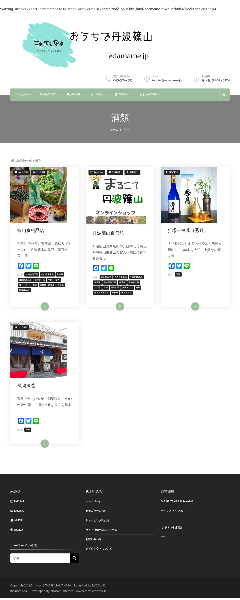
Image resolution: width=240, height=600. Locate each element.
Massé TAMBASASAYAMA (177, 503)
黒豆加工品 (25, 290)
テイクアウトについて (99, 550)
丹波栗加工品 (26, 280)
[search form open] (223, 94)
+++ (164, 547)
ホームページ (24, 94)
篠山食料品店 (31, 231)
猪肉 (58, 280)
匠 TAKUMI (121, 94)
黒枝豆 (61, 285)
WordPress (99, 592)
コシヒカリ (107, 277)
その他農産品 (48, 274)
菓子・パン (25, 285)
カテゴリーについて (97, 512)
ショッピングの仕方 (97, 522)
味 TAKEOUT (48, 94)
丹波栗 (60, 274)
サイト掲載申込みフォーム (101, 531)
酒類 (35, 285)
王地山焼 (116, 287)
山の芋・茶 (40, 280)
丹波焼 (123, 282)
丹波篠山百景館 (109, 233)
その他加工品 (32, 274)
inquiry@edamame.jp (167, 80)
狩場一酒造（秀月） (188, 231)
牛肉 (51, 280)
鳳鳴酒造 (27, 386)
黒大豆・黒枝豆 (47, 285)
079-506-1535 (122, 80)
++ (163, 538)
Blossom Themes (61, 592)
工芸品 (98, 287)
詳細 (42, 307)
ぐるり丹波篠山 (172, 529)
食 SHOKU (97, 94)
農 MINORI (73, 94)
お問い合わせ (93, 541)
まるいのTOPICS (149, 94)
